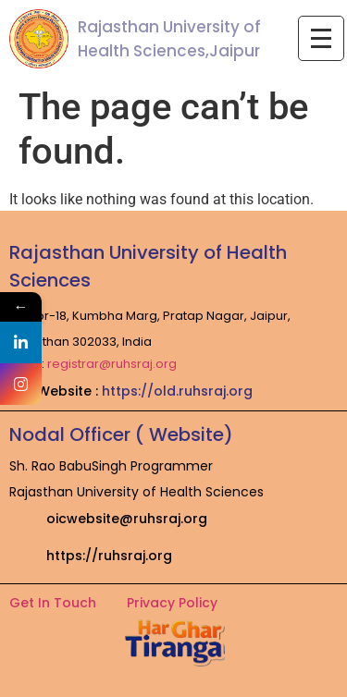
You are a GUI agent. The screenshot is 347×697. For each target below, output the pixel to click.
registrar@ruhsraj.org (112, 364)
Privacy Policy (172, 602)
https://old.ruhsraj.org (177, 391)
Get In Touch (52, 602)
